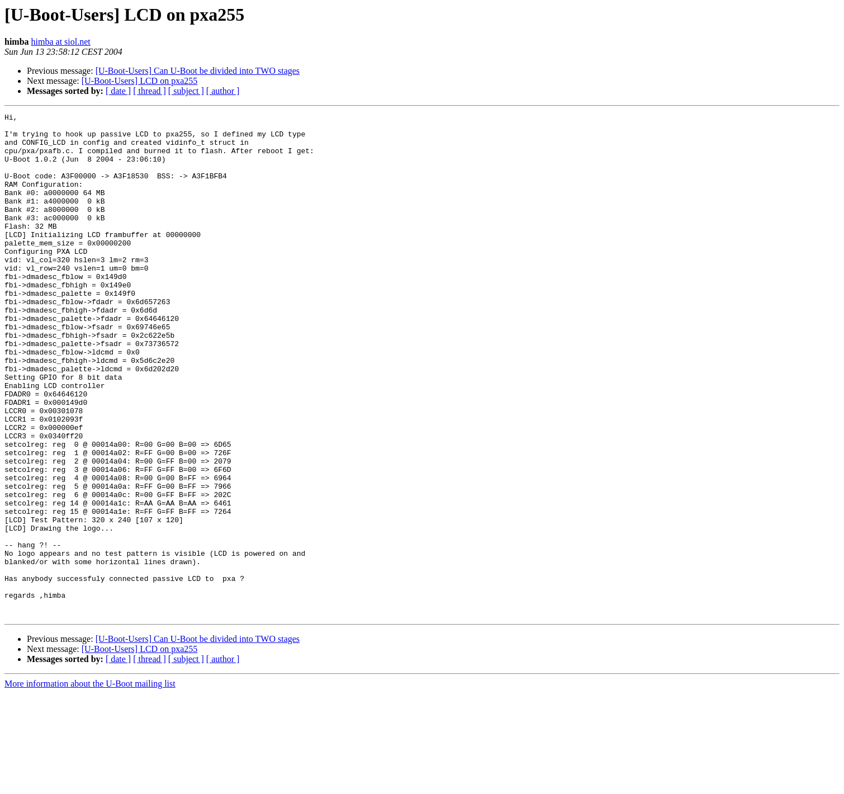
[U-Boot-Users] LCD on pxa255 (140, 81)
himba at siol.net (61, 41)
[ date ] (118, 91)
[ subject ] (186, 91)
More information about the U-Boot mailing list (90, 784)
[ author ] (223, 91)
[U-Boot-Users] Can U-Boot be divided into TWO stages (198, 70)
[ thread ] (149, 91)
